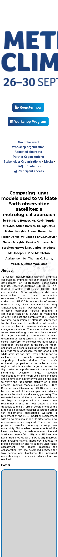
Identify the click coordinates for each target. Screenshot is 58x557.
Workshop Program (28, 121)
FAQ (20, 166)
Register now (28, 107)
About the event (28, 142)
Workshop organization (28, 147)
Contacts (32, 166)
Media (48, 161)
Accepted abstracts (28, 152)
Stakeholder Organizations (22, 161)
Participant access (29, 171)
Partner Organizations (28, 157)
